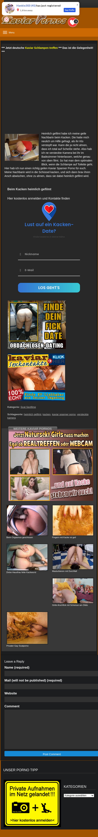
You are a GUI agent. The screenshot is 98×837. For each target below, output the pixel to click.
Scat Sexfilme (28, 407)
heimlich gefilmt (32, 414)
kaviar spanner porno (64, 414)
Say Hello (70, 9)
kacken (47, 414)
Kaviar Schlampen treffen (41, 47)
